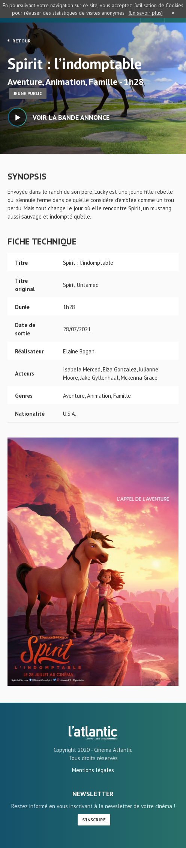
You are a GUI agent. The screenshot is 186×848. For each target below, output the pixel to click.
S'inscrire (94, 819)
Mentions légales (93, 770)
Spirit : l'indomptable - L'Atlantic (93, 732)
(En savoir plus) (146, 12)
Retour (19, 41)
